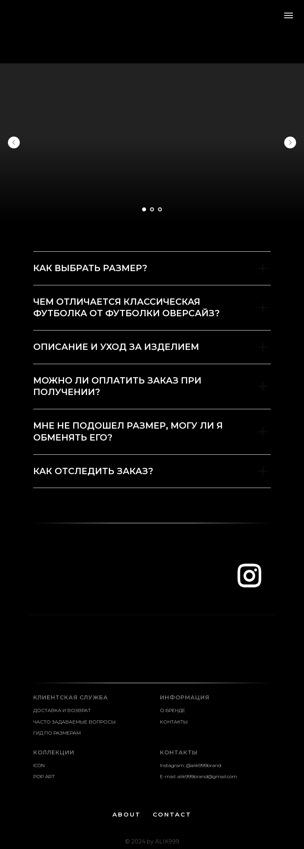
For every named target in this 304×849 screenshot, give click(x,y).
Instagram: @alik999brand (190, 765)
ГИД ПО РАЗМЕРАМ (57, 733)
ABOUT (126, 814)
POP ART (44, 776)
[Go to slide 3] (160, 209)
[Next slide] (290, 142)
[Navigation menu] (288, 15)
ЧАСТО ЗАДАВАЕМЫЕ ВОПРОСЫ (74, 722)
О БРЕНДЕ (172, 710)
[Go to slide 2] (152, 209)
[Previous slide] (14, 142)
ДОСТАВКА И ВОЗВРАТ (62, 710)
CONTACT (172, 814)
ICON (39, 765)
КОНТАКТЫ (174, 722)
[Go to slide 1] (144, 209)
